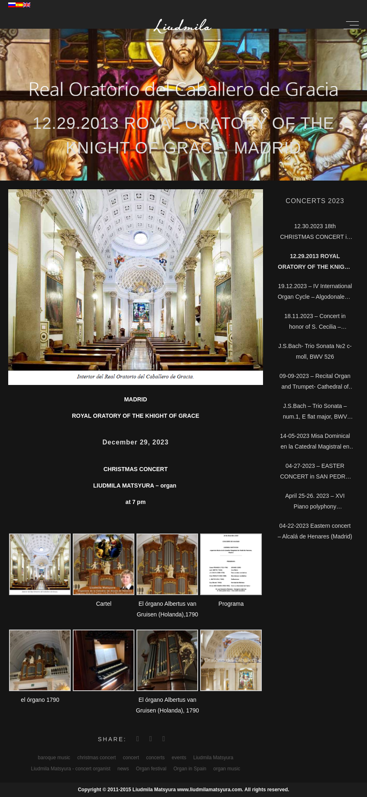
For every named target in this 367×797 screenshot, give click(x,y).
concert (131, 757)
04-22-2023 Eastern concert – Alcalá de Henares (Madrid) (315, 531)
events (179, 757)
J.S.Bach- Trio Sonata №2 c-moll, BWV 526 (314, 351)
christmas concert (96, 757)
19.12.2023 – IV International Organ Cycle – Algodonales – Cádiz (315, 292)
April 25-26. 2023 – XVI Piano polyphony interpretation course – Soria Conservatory (315, 502)
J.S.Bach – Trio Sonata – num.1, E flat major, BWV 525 (315, 412)
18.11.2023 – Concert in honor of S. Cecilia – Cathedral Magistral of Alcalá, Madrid (314, 322)
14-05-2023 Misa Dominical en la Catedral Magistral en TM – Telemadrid (315, 442)
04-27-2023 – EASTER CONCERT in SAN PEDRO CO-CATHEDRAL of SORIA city (314, 472)
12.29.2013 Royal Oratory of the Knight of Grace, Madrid (315, 262)
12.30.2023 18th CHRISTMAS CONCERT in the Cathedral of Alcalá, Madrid (315, 232)
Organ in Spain (189, 769)
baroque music (54, 757)
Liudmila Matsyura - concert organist (70, 769)
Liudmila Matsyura (213, 757)
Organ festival (151, 769)
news (123, 769)
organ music (226, 769)
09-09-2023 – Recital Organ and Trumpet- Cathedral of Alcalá (315, 382)
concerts (155, 757)
